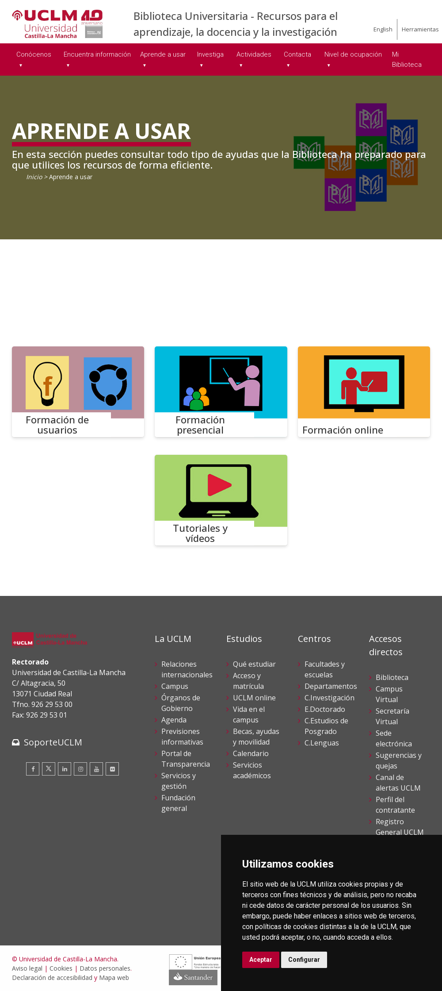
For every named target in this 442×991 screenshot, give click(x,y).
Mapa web (114, 977)
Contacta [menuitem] (297, 54)
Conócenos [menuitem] (33, 54)
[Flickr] (112, 769)
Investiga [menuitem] (210, 54)
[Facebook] (32, 769)
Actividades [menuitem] (253, 54)
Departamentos (331, 686)
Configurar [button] (304, 959)
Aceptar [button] (260, 959)
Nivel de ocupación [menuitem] (353, 54)
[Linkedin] (64, 769)
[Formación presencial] (221, 391)
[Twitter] (48, 769)
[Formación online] (364, 391)
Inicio (34, 177)
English (382, 29)
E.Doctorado (325, 709)
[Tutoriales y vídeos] (221, 500)
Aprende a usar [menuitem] (163, 54)
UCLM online (254, 698)
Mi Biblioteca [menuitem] (407, 59)
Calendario (251, 753)
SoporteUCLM (53, 742)
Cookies (61, 968)
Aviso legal (27, 968)
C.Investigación (329, 698)
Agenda (174, 720)
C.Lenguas (322, 743)
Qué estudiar (254, 664)
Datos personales (105, 968)
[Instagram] (80, 769)
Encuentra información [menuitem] (97, 54)
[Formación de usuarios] (78, 391)
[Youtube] (96, 769)
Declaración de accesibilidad (52, 977)
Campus (174, 686)
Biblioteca (392, 677)
